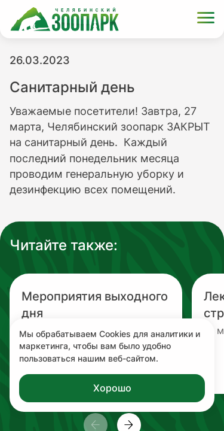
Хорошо (112, 388)
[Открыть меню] (205, 19)
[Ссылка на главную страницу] (64, 19)
